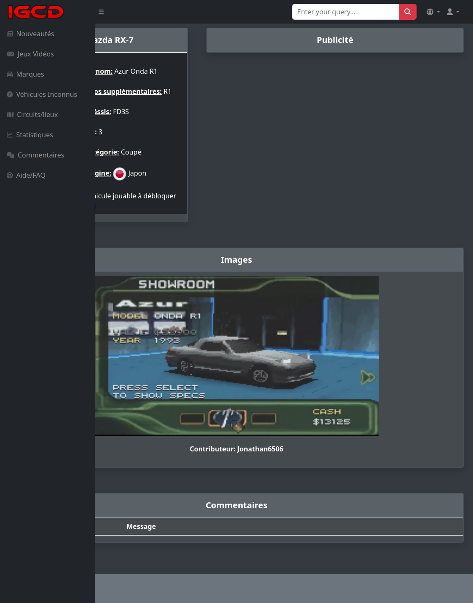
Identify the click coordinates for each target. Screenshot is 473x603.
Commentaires (35, 155)
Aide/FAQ (26, 175)
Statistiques (30, 134)
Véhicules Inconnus (42, 94)
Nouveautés (30, 33)
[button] (433, 11)
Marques (25, 74)
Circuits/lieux (32, 114)
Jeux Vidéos (30, 54)
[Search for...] (345, 12)
